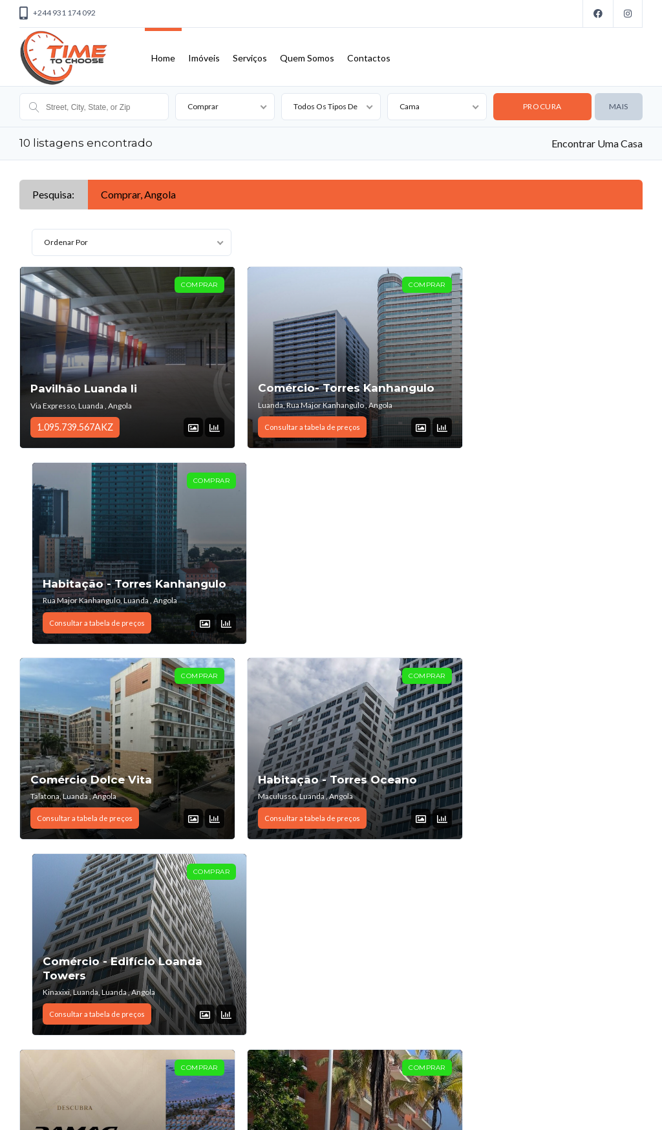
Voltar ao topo (611, 1107)
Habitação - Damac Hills (100, 777)
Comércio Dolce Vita (91, 583)
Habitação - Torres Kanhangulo (508, 381)
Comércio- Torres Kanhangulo (330, 387)
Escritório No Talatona (96, 972)
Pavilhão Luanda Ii (83, 388)
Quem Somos (307, 57)
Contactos (368, 57)
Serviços (250, 57)
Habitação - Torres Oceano (321, 583)
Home (163, 57)
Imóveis (204, 57)
